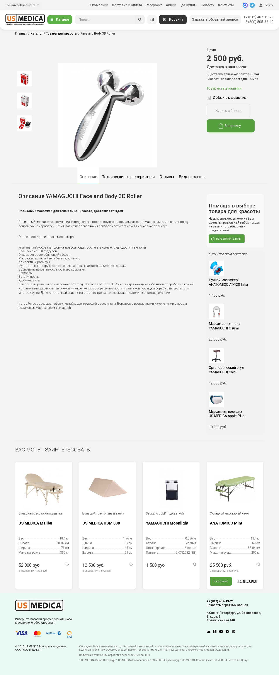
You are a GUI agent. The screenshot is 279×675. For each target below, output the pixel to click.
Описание (88, 176)
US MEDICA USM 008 (101, 523)
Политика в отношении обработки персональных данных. (115, 655)
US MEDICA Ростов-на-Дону (230, 660)
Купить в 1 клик (228, 111)
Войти (266, 5)
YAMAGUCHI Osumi (235, 326)
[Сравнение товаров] (152, 19)
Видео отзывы (192, 176)
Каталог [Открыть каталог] (60, 19)
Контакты (226, 5)
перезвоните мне (226, 238)
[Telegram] (252, 5)
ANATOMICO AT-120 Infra (235, 282)
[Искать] (140, 19)
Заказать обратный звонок (215, 19)
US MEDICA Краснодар (165, 660)
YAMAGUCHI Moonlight (167, 523)
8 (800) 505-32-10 (259, 22)
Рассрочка (153, 5)
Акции (171, 5)
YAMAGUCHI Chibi (235, 370)
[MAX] (245, 5)
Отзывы (167, 176)
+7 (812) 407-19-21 (258, 17)
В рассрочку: (33, 570)
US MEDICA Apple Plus (235, 413)
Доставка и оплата (127, 5)
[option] (24, 79)
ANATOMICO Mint (226, 523)
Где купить (188, 5)
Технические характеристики (128, 176)
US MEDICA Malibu (35, 523)
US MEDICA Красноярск (196, 660)
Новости (207, 5)
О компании (98, 5)
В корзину (230, 125)
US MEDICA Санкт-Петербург (98, 660)
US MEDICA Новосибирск (133, 660)
